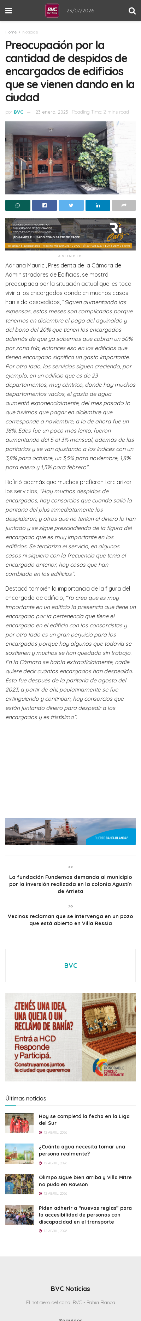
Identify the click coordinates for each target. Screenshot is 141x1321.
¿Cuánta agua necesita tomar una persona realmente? (82, 1155)
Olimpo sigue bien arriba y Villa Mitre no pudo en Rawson (85, 1186)
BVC (18, 112)
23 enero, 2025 (52, 112)
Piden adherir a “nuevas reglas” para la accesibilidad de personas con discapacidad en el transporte (85, 1220)
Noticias (30, 32)
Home (11, 32)
